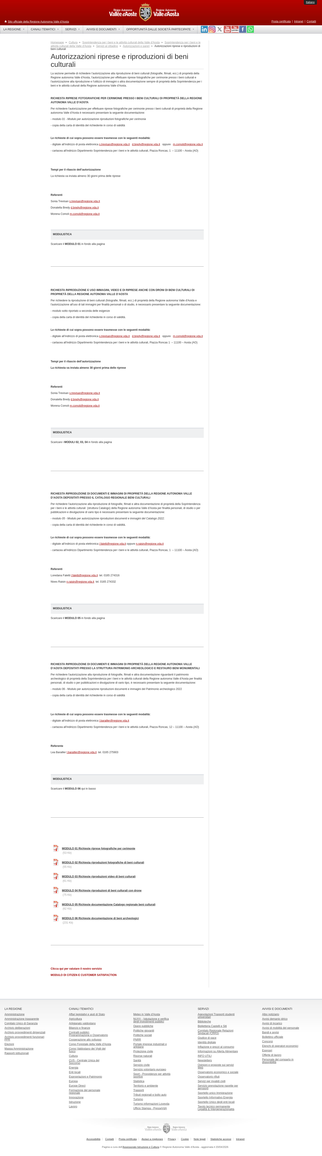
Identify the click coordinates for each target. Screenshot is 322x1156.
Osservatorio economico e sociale (218, 1072)
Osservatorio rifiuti (209, 1076)
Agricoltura (75, 1018)
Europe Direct (77, 1085)
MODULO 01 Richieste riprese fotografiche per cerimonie (98, 848)
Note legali (200, 1139)
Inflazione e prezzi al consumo (216, 1046)
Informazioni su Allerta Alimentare (218, 1051)
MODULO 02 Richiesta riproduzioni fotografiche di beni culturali (103, 862)
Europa (73, 1081)
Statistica (138, 1081)
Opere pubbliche (143, 1026)
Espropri (267, 1050)
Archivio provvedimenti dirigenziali (25, 1032)
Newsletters (205, 1060)
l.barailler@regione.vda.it (114, 720)
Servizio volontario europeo (149, 1069)
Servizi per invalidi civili (211, 1081)
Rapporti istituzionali (17, 1053)
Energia (73, 1067)
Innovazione (76, 1097)
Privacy (172, 1139)
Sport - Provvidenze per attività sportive (151, 1075)
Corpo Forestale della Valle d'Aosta (90, 1044)
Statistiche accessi (220, 1139)
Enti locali (74, 1072)
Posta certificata (281, 21)
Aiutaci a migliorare (152, 1139)
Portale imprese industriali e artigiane (150, 1045)
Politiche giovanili (143, 1030)
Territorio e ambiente (145, 1085)
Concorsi (267, 1041)
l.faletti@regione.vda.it (112, 543)
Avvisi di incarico (272, 1023)
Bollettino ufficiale (272, 1037)
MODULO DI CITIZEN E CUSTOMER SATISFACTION (84, 975)
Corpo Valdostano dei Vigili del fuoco (87, 1050)
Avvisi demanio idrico (275, 1018)
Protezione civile (143, 1051)
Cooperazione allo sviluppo (85, 1039)
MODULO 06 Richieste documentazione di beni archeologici (100, 918)
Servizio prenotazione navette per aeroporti (218, 1087)
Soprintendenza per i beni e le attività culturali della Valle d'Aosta (121, 42)
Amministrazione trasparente (22, 1018)
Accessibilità (93, 1139)
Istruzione (75, 1102)
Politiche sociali (142, 1035)
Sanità (137, 1060)
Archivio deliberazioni (17, 1027)
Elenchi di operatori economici (280, 1046)
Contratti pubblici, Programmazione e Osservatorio (88, 1034)
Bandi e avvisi (270, 1032)
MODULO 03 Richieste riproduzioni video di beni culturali (99, 876)
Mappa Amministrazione (19, 1048)
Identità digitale (207, 1042)
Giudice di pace (207, 1037)
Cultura (73, 42)
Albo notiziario (270, 1014)
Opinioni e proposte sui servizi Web (216, 1066)
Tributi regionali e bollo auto (150, 1094)
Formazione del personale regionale (84, 1092)
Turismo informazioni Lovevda (151, 1103)
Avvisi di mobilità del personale (280, 1027)
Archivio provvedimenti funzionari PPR (24, 1038)
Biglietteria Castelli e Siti (212, 1026)
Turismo (138, 1099)
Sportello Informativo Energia (215, 1097)
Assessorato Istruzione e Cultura (141, 1147)
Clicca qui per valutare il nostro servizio (76, 968)
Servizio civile (141, 1065)
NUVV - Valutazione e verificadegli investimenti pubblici (151, 1020)
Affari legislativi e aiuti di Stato (87, 1014)
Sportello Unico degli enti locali (216, 1102)
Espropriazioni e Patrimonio (85, 1076)
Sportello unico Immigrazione (215, 1093)
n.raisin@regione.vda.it (150, 543)
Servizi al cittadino (107, 46)
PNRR (137, 1039)
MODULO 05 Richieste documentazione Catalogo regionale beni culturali (108, 904)
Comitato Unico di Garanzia (21, 1023)
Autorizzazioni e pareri (136, 46)
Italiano (310, 2)
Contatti (311, 21)
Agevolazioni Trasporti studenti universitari (216, 1016)
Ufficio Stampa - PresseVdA (150, 1108)
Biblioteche (204, 1021)
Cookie (185, 1139)
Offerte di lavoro (271, 1055)
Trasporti (138, 1090)
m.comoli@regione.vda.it (188, 144)
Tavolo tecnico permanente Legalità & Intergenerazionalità (216, 1108)
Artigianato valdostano (82, 1023)
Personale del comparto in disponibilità (278, 1061)
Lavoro (73, 1106)
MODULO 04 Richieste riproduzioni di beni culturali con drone (102, 890)
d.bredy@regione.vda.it (146, 144)
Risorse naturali (142, 1056)
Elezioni (9, 1044)
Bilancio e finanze (79, 1027)
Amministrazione (15, 1014)
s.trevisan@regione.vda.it (114, 144)
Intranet (298, 21)
